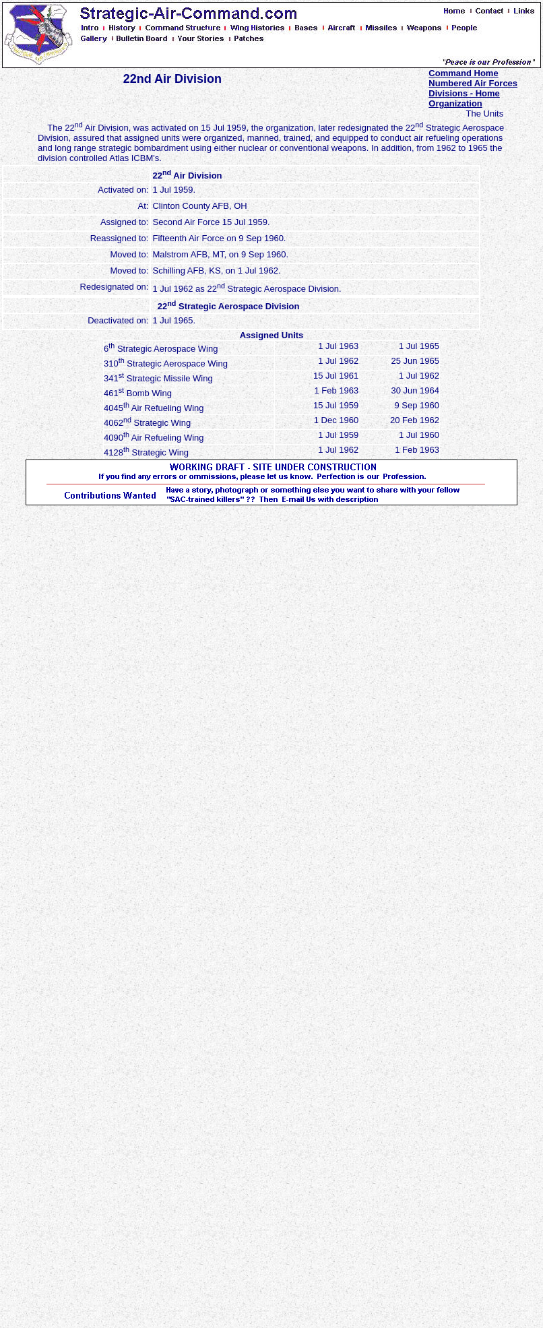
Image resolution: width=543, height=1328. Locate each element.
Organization (455, 103)
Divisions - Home (463, 93)
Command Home (463, 73)
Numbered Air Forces (472, 83)
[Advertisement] (86, 707)
